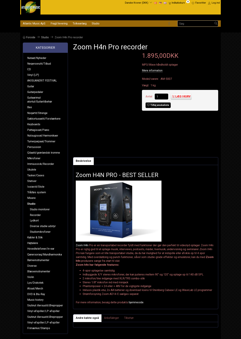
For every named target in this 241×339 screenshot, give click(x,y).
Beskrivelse (83, 160)
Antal (149, 96)
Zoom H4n (82, 245)
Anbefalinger (111, 318)
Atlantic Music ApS (34, 23)
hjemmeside (136, 302)
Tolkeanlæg (80, 23)
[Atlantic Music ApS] (30, 6)
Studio (95, 23)
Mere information (152, 70)
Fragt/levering (59, 23)
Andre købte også (87, 318)
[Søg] (216, 24)
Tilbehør (129, 318)
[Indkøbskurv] (179, 3)
